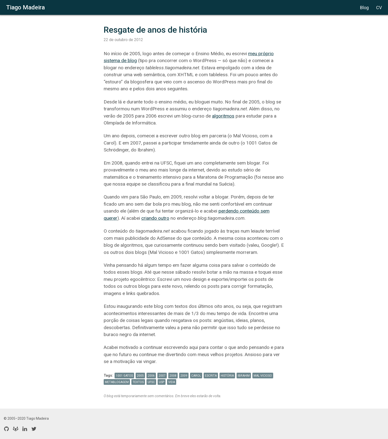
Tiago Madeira (25, 7)
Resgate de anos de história (155, 30)
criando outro (155, 218)
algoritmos (223, 116)
